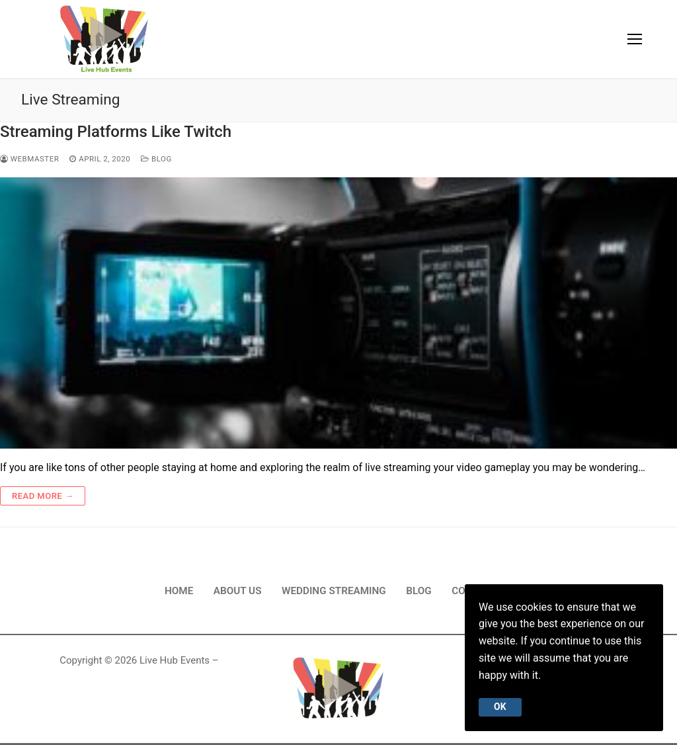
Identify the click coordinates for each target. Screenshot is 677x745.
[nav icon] (635, 39)
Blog (156, 158)
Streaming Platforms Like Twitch (115, 131)
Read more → (42, 496)
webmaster (29, 158)
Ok (500, 706)
